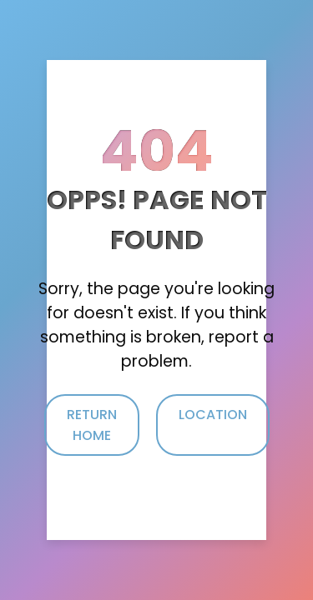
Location (213, 414)
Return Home (92, 425)
